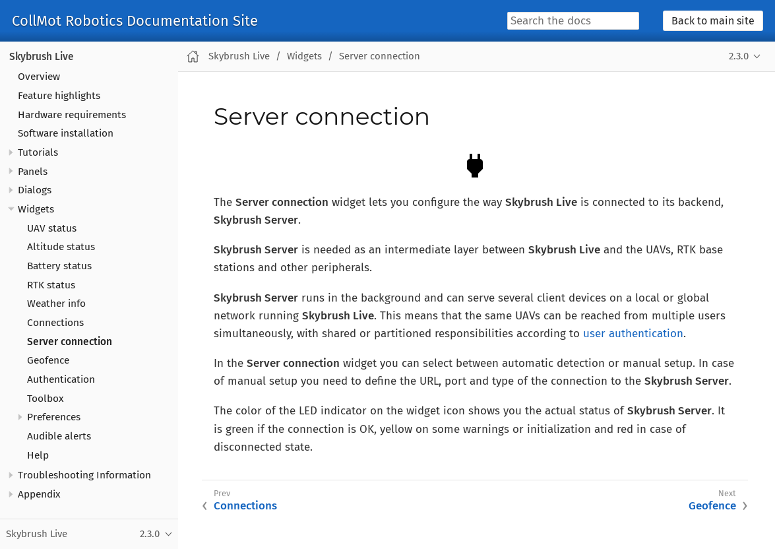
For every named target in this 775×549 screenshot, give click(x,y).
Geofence (48, 360)
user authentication (633, 333)
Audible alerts (59, 436)
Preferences (53, 417)
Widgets (36, 209)
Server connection (69, 342)
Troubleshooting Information (84, 475)
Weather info (56, 303)
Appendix (39, 494)
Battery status (59, 266)
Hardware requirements (72, 115)
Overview (39, 76)
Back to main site (713, 21)
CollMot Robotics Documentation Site (135, 21)
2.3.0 (739, 56)
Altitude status (61, 247)
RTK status (51, 285)
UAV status (52, 228)
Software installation (65, 133)
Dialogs (34, 190)
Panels (32, 172)
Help (38, 455)
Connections (55, 323)
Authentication (61, 379)
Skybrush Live (41, 57)
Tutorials (38, 152)
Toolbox (45, 398)
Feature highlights (59, 96)
